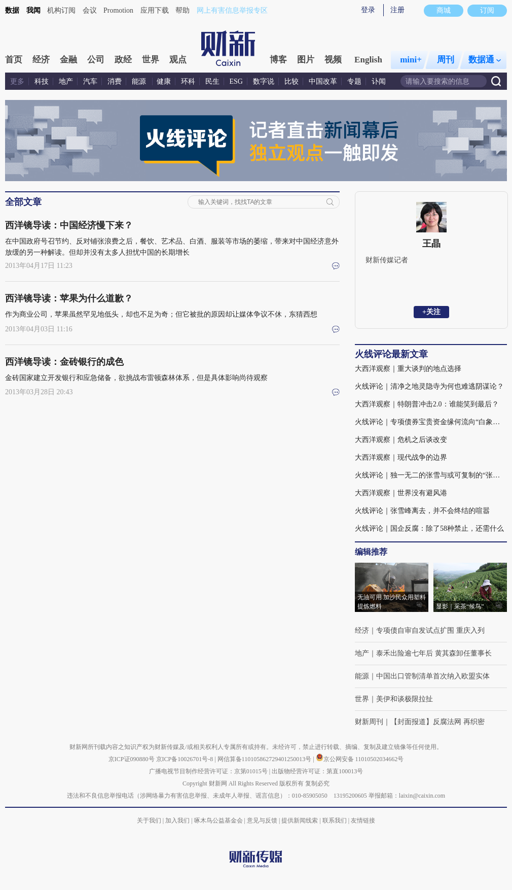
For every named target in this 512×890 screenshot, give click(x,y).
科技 (41, 81)
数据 (12, 10)
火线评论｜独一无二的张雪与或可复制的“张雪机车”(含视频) (431, 475)
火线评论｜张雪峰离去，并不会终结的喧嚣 (422, 511)
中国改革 (323, 81)
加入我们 (177, 820)
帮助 (182, 10)
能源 (140, 81)
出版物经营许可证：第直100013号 (317, 771)
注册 (397, 10)
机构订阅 (61, 10)
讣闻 (379, 81)
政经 (123, 59)
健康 (164, 81)
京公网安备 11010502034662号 (360, 759)
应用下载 (154, 10)
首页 (13, 59)
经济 (41, 59)
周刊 (445, 59)
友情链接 (363, 820)
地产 (66, 81)
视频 (333, 59)
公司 (95, 59)
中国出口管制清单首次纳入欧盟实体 (433, 676)
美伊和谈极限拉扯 (404, 699)
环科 (188, 81)
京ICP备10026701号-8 (185, 759)
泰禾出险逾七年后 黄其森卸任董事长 (434, 653)
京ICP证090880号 (131, 759)
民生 (212, 81)
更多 (17, 81)
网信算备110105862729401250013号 (265, 759)
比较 (291, 81)
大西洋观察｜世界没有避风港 (401, 493)
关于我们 (149, 820)
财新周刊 (369, 722)
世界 (150, 59)
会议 (90, 10)
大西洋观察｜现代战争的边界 (401, 457)
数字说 (263, 81)
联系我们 (334, 820)
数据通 (484, 59)
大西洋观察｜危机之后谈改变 (401, 439)
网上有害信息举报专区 (232, 10)
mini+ (411, 59)
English (368, 59)
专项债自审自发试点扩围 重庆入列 (430, 630)
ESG (236, 81)
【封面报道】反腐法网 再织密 (437, 722)
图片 (305, 59)
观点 (178, 59)
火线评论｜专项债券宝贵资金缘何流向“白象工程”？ (431, 422)
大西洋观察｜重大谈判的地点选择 (408, 368)
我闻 (33, 10)
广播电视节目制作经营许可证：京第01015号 (208, 771)
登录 (368, 10)
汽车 (90, 81)
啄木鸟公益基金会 (219, 820)
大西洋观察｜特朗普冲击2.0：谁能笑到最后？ (427, 404)
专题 (354, 81)
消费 (114, 81)
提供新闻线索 (299, 820)
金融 (68, 59)
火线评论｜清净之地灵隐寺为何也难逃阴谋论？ (429, 386)
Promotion (118, 10)
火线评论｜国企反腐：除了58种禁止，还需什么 (429, 528)
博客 (278, 59)
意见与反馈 (262, 820)
